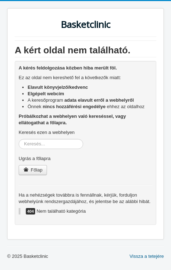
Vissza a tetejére (146, 256)
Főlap (32, 170)
